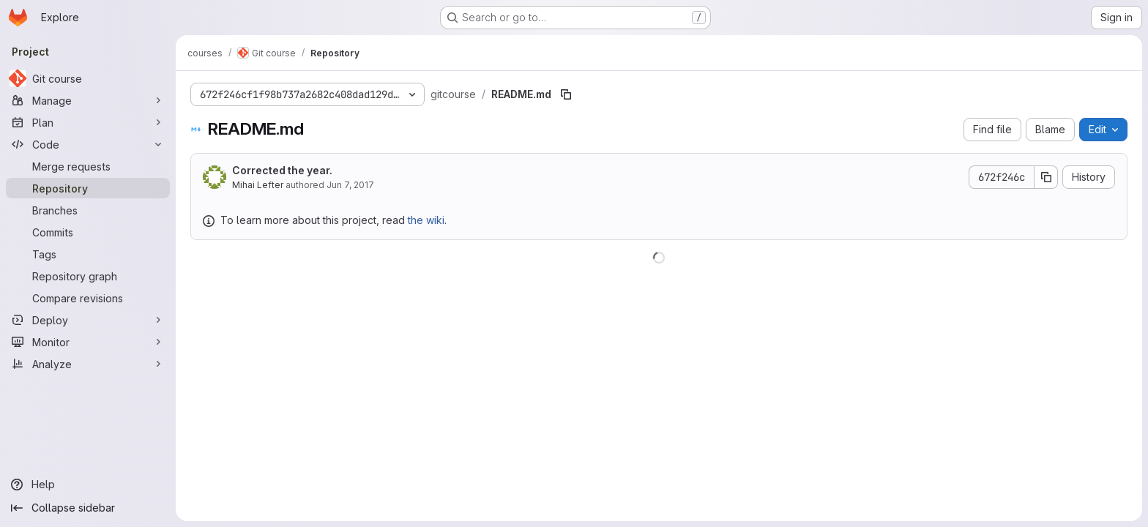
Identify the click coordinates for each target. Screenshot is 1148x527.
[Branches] (88, 210)
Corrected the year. (282, 170)
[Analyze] (88, 364)
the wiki (426, 220)
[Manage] (88, 100)
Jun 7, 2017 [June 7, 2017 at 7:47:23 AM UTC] (350, 184)
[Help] (88, 484)
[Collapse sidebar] (88, 508)
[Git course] (88, 78)
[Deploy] (88, 320)
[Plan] (88, 122)
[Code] (88, 144)
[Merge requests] (88, 166)
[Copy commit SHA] (1046, 177)
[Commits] (88, 232)
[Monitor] (88, 342)
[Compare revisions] (88, 298)
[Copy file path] (566, 94)
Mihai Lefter (257, 184)
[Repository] (88, 188)
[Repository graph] (88, 276)
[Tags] (88, 254)
